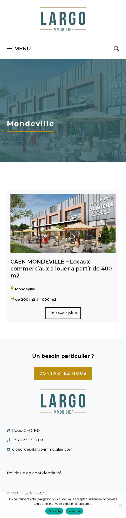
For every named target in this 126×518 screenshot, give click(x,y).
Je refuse (74, 511)
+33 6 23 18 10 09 (27, 440)
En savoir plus (63, 313)
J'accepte (54, 511)
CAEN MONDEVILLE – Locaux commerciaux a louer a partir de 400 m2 (61, 268)
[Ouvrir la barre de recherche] (116, 48)
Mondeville (25, 289)
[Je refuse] (120, 505)
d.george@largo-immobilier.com (42, 449)
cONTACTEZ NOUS (63, 373)
